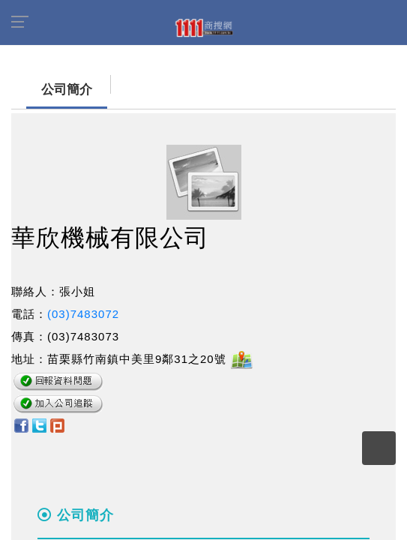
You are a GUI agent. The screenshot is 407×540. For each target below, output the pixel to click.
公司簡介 (51, 89)
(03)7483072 (83, 314)
